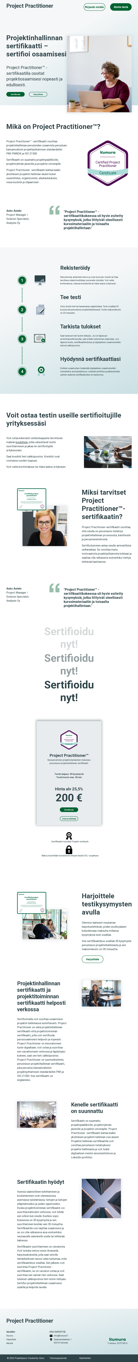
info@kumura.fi (61, 1335)
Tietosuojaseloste (58, 1358)
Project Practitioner (29, 6)
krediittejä (21, 442)
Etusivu (9, 1335)
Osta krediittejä (69, 819)
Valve (41, 1358)
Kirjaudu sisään (94, 7)
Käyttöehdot (85, 1358)
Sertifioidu (15, 94)
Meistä (9, 1343)
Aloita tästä (121, 7)
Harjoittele (38, 94)
